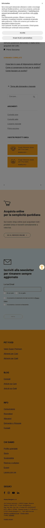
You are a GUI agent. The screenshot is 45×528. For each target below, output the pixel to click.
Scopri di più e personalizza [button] (22, 38)
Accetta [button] (22, 33)
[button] (42, 3)
